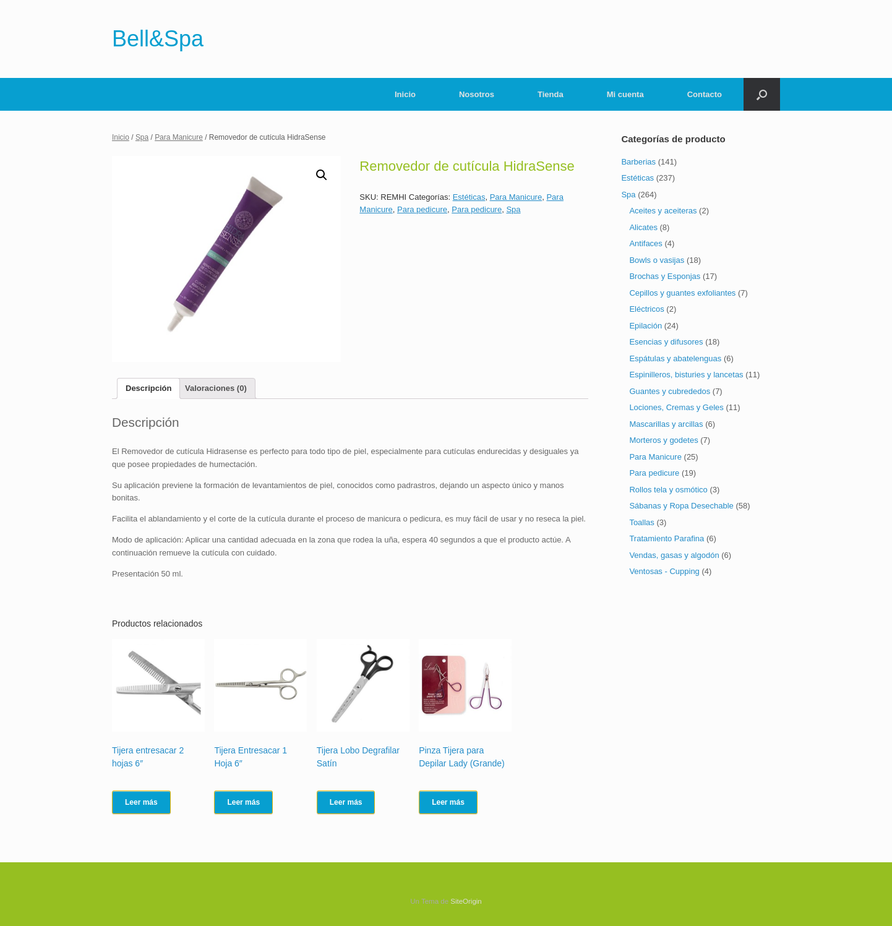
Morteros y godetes (663, 440)
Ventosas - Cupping (664, 571)
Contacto (704, 94)
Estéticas (469, 197)
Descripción (148, 388)
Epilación (645, 325)
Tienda (551, 94)
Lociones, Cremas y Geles (676, 407)
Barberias (638, 161)
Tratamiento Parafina (666, 538)
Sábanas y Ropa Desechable (681, 505)
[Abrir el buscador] (762, 94)
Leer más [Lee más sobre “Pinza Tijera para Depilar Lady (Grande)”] (448, 802)
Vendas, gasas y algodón (674, 555)
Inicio (405, 94)
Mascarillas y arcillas (666, 424)
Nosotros (476, 94)
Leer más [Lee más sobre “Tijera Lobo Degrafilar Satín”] (346, 802)
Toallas (641, 522)
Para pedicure (422, 209)
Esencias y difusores (666, 341)
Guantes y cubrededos (669, 391)
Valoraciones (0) (216, 388)
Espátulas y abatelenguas (675, 358)
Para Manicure (179, 137)
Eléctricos (646, 309)
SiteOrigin (466, 901)
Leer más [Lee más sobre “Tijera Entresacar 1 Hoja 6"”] (243, 802)
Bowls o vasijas (656, 260)
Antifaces (645, 243)
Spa (141, 137)
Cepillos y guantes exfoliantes (682, 293)
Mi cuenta (625, 94)
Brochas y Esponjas (664, 276)
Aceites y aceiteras (663, 210)
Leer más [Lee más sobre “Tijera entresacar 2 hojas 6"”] (141, 802)
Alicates (643, 227)
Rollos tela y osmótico (668, 489)
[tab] (148, 389)
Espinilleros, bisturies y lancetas (686, 374)
